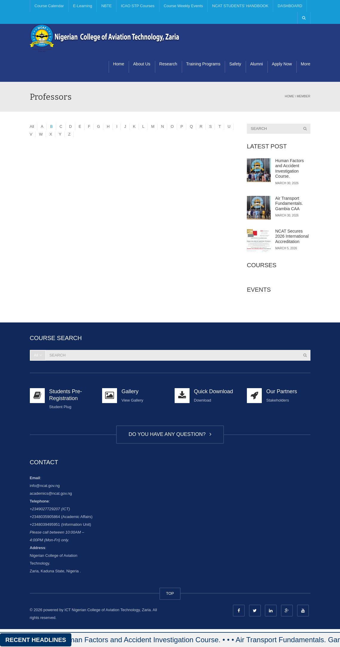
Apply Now (282, 64)
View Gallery (132, 400)
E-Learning (82, 6)
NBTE (106, 6)
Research (168, 64)
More (305, 64)
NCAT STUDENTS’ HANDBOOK (240, 6)
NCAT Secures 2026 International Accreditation (292, 236)
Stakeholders (277, 400)
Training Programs (203, 64)
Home (118, 64)
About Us (141, 64)
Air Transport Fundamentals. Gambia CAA (289, 203)
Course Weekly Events (183, 6)
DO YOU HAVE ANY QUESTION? (170, 434)
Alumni (256, 64)
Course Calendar (49, 6)
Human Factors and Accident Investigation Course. (289, 168)
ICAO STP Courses (137, 6)
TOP (170, 593)
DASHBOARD (290, 6)
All (32, 126)
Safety (235, 64)
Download (202, 400)
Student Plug (60, 407)
